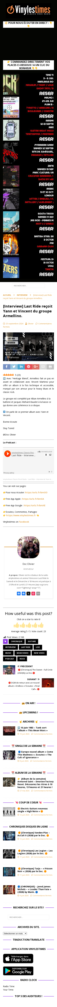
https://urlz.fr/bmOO (36, 492)
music (8, 653)
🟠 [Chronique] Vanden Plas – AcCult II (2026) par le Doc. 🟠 (33, 834)
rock (22, 658)
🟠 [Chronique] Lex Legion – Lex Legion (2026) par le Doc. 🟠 (35, 852)
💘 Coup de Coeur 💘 (28, 802)
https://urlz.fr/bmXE (34, 505)
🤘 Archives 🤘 (28, 721)
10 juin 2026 (24, 734)
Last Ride (25, 647)
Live (38, 647)
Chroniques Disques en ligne (28, 826)
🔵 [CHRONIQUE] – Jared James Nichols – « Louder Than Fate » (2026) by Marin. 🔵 (34, 889)
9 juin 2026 (24, 895)
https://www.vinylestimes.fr (21, 515)
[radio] (16, 625)
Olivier (31, 323)
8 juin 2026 (24, 761)
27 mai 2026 (24, 791)
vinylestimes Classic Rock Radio (15, 479)
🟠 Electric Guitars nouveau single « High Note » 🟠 (32, 810)
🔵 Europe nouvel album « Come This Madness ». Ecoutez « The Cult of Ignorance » (35, 754)
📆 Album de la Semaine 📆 (28, 772)
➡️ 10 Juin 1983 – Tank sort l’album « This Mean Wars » (32, 729)
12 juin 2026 (24, 815)
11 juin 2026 (24, 857)
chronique (16, 641)
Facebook (24, 521)
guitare (32, 641)
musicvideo (22, 653)
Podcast (9, 658)
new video (39, 653)
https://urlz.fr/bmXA (33, 498)
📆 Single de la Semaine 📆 (29, 746)
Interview (10, 647)
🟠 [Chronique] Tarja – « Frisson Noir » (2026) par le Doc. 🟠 (34, 870)
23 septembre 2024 (14, 323)
